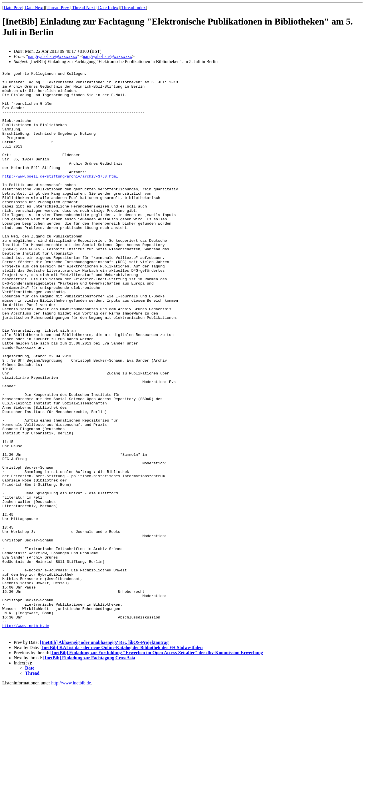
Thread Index (133, 7)
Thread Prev (57, 7)
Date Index (108, 7)
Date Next (34, 7)
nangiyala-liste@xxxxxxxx (52, 56)
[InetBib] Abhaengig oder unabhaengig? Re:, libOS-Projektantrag (104, 754)
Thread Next (83, 7)
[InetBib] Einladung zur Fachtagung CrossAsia (89, 769)
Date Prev (13, 7)
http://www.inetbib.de (25, 736)
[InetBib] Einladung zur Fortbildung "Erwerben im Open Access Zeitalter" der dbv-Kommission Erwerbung (156, 764)
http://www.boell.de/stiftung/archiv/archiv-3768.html (60, 197)
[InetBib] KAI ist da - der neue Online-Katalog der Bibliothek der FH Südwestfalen (121, 759)
